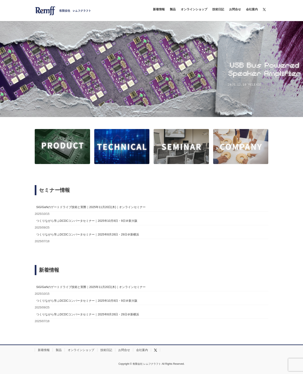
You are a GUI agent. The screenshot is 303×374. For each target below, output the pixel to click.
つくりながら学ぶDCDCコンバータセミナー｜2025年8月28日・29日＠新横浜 (87, 234)
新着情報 (44, 350)
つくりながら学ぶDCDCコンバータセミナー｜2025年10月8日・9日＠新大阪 (86, 220)
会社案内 (142, 350)
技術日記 (106, 350)
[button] (22, 69)
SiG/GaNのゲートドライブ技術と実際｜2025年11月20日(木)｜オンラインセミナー (91, 207)
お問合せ (124, 350)
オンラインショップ (81, 350)
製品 (59, 350)
